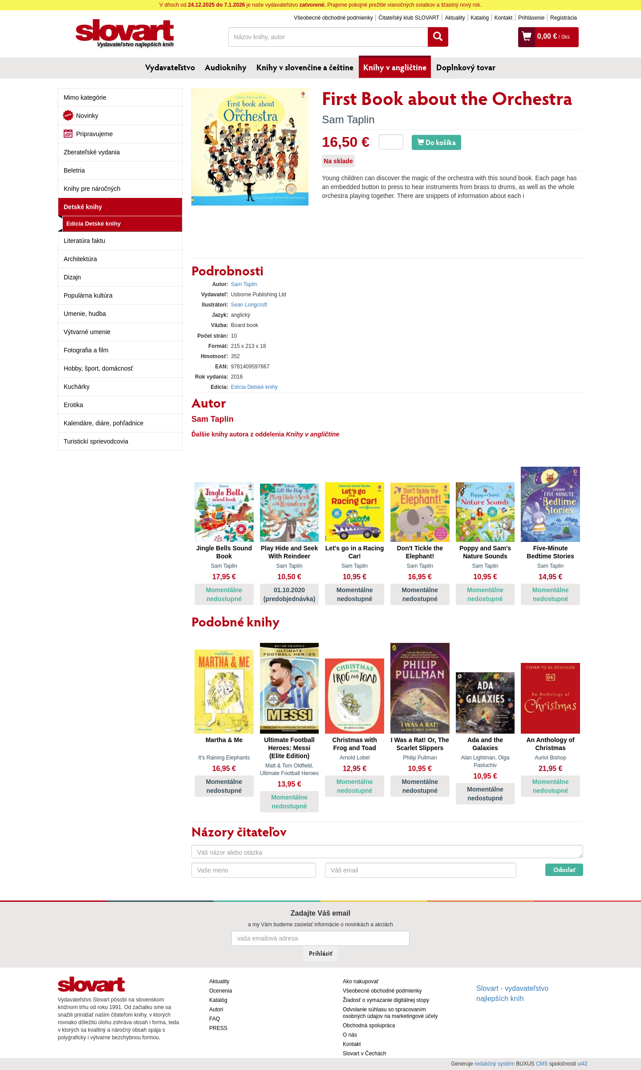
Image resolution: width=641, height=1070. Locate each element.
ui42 (582, 1064)
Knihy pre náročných (92, 188)
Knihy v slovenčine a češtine (304, 67)
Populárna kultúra (88, 295)
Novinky (87, 115)
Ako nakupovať (361, 981)
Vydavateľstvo (170, 67)
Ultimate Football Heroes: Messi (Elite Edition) (289, 747)
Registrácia (563, 18)
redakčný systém (495, 1064)
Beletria (74, 170)
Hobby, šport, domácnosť (98, 368)
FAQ (214, 1019)
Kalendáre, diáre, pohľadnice (103, 423)
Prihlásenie (531, 18)
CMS (542, 1064)
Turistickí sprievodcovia (96, 441)
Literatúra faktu (84, 240)
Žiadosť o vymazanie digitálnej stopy (386, 1000)
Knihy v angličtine (394, 67)
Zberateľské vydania (92, 152)
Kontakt (504, 18)
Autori (216, 1009)
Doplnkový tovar (465, 67)
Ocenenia (220, 991)
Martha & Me (224, 739)
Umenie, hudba (85, 313)
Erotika (73, 404)
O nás (350, 1035)
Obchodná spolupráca (369, 1025)
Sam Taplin (348, 119)
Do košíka (436, 142)
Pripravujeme (94, 133)
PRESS (218, 1028)
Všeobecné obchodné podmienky (333, 18)
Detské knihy (83, 206)
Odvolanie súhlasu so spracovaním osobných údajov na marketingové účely (390, 1012)
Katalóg (480, 18)
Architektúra (80, 258)
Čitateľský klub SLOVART (408, 18)
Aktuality (455, 18)
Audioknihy (226, 67)
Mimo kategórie (85, 97)
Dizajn (72, 277)
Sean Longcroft (249, 305)
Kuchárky (76, 386)
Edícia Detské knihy (93, 223)
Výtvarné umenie (87, 331)
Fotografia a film (86, 350)
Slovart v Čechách (364, 1053)
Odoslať (564, 869)
